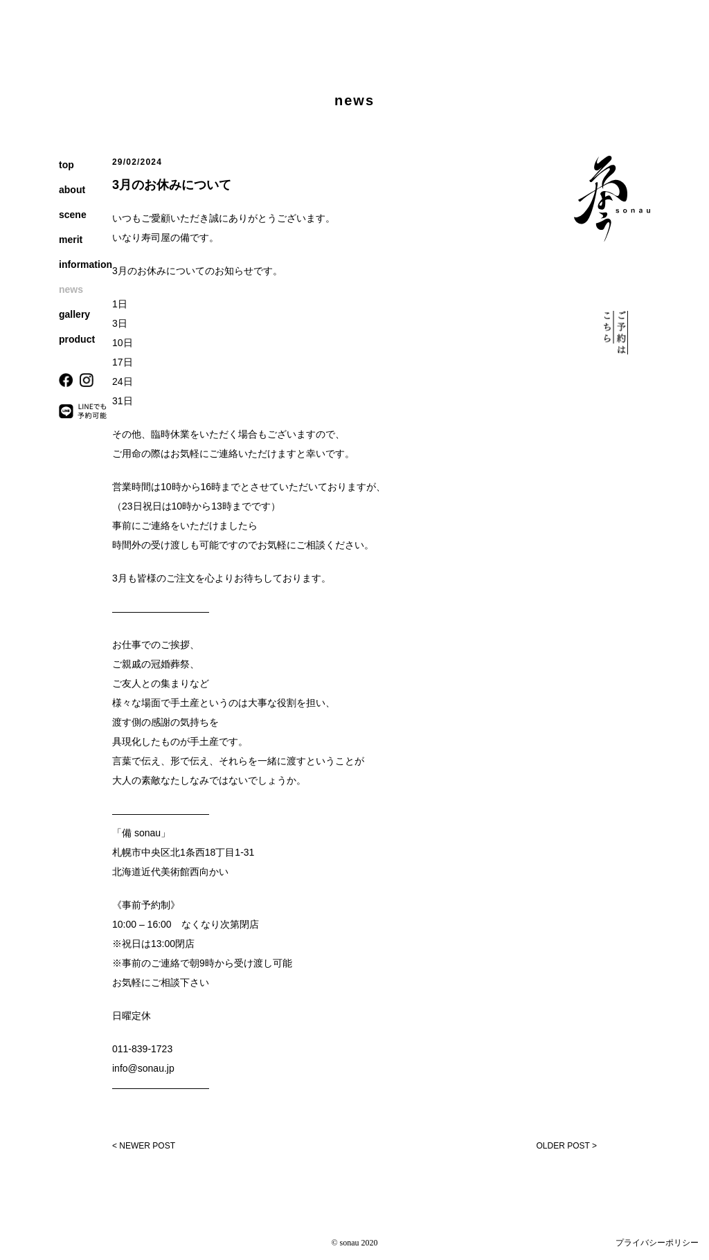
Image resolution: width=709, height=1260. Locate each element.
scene (73, 214)
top (66, 164)
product (77, 339)
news (71, 289)
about (72, 189)
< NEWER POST (143, 1146)
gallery (74, 314)
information (85, 264)
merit (70, 239)
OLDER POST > (567, 1146)
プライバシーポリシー (657, 1243)
